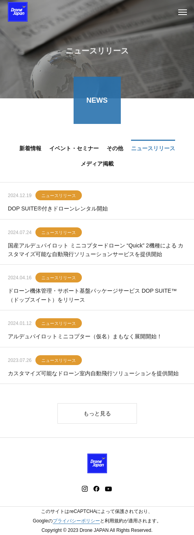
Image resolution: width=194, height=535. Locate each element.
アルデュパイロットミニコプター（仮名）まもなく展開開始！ (85, 337)
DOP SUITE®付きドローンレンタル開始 (58, 209)
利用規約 (114, 521)
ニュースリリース (58, 196)
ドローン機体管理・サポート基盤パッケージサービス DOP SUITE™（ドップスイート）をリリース (92, 295)
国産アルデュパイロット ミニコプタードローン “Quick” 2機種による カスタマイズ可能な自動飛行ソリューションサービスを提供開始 (95, 250)
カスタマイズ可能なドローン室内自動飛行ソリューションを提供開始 (93, 374)
